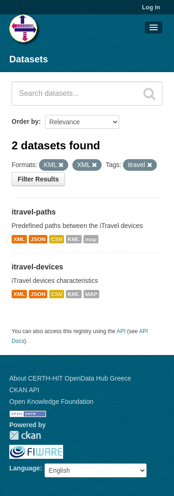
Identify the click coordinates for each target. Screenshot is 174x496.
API (120, 331)
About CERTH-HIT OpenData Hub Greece (70, 378)
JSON (38, 239)
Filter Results (38, 179)
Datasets (28, 59)
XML (19, 239)
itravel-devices (37, 267)
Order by (25, 121)
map (91, 239)
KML (74, 239)
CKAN (25, 435)
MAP (91, 294)
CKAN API (24, 390)
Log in (151, 7)
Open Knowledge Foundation (51, 401)
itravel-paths (34, 212)
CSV (56, 239)
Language (24, 468)
